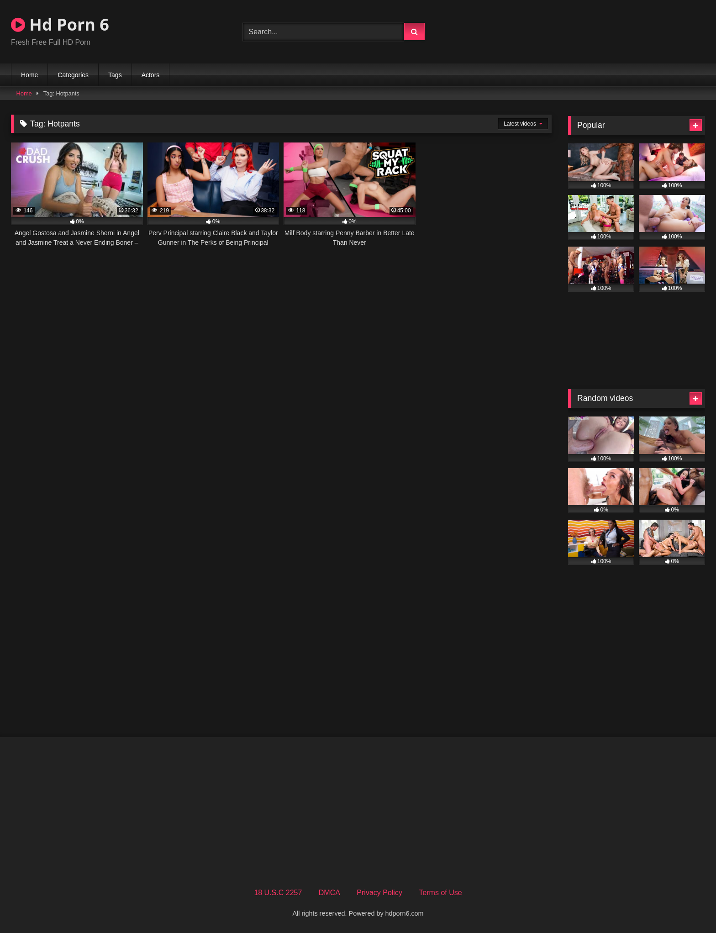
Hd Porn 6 (60, 24)
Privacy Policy (379, 892)
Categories (73, 75)
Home (29, 75)
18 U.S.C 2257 (278, 892)
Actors (151, 75)
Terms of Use (440, 892)
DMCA (329, 892)
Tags (115, 75)
